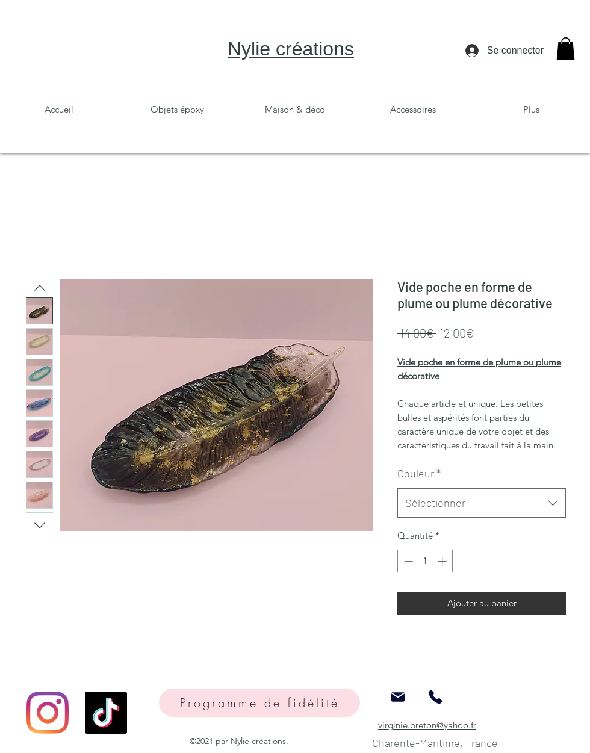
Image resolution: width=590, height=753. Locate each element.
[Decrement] (407, 561)
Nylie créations (291, 49)
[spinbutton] (425, 561)
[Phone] (435, 697)
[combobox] (481, 503)
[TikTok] (106, 713)
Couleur (419, 473)
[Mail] (398, 697)
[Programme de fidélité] (259, 703)
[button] (565, 48)
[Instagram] (47, 713)
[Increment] (443, 561)
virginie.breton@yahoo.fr (427, 725)
